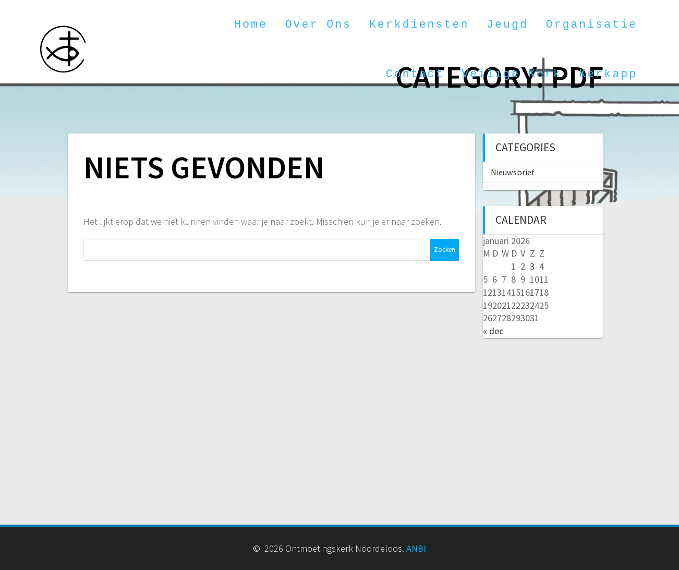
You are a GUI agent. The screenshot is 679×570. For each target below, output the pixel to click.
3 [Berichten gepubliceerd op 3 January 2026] (532, 266)
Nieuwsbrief (513, 172)
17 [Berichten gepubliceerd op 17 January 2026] (534, 292)
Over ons (318, 24)
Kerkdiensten (419, 24)
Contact (415, 74)
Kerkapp (608, 74)
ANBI (416, 548)
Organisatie (592, 24)
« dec (493, 331)
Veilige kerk (512, 74)
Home (251, 24)
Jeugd (507, 24)
